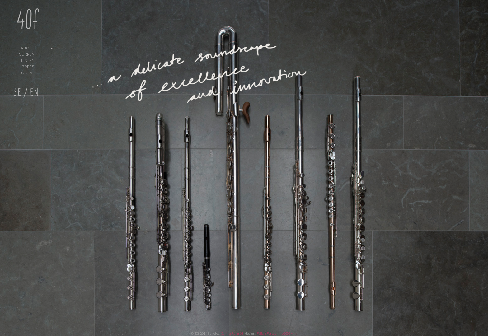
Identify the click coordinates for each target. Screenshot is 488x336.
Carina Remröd (232, 333)
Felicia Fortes (267, 333)
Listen (28, 60)
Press (28, 66)
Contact (28, 73)
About (28, 48)
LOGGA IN (289, 333)
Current (28, 54)
